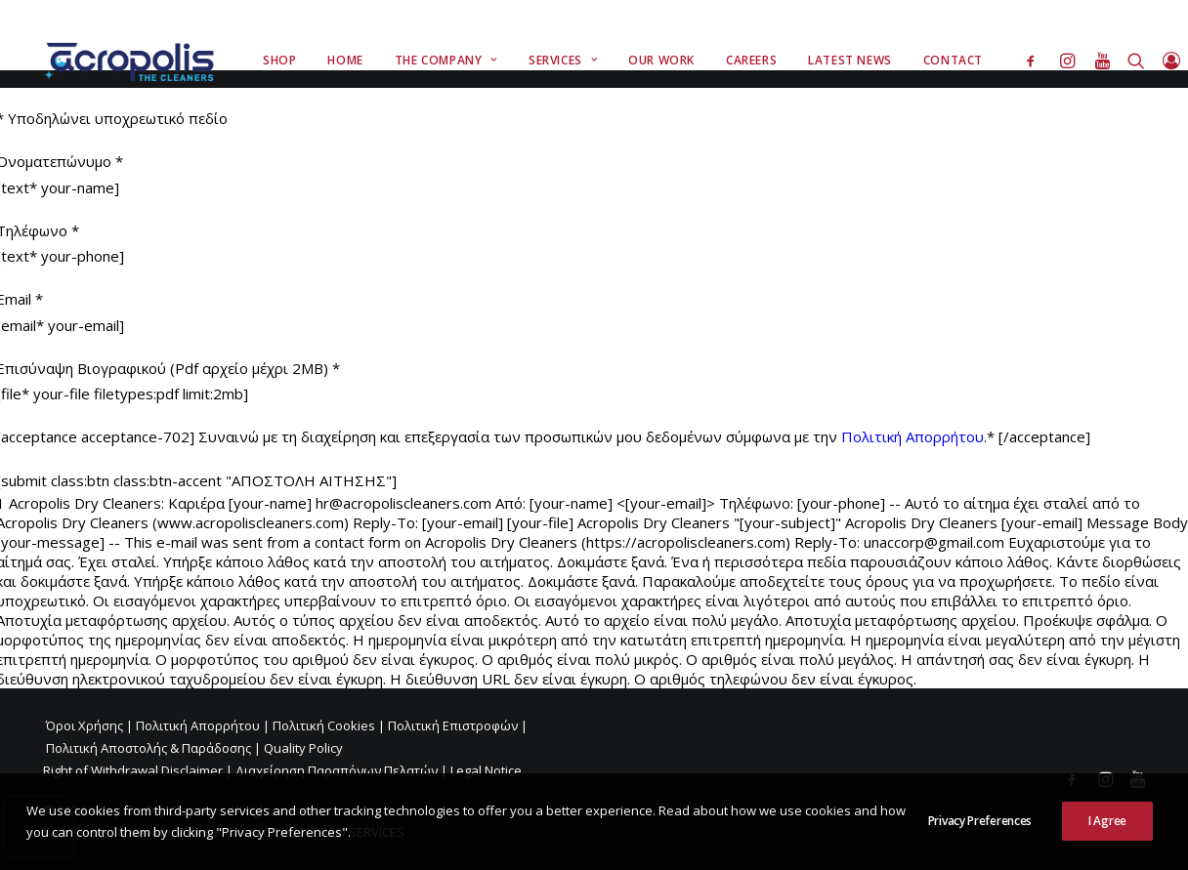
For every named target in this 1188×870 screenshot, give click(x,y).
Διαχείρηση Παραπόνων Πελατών (336, 770)
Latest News (850, 60)
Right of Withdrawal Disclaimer (133, 770)
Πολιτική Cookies (324, 725)
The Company (446, 60)
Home (344, 60)
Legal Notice (486, 770)
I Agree (1107, 820)
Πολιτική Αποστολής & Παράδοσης (148, 748)
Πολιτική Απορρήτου (912, 436)
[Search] (1136, 60)
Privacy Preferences (980, 820)
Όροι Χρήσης (84, 725)
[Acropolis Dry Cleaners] (133, 60)
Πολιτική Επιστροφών (453, 725)
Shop (279, 60)
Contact (953, 60)
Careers (751, 60)
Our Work (661, 60)
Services (563, 60)
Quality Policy (303, 748)
